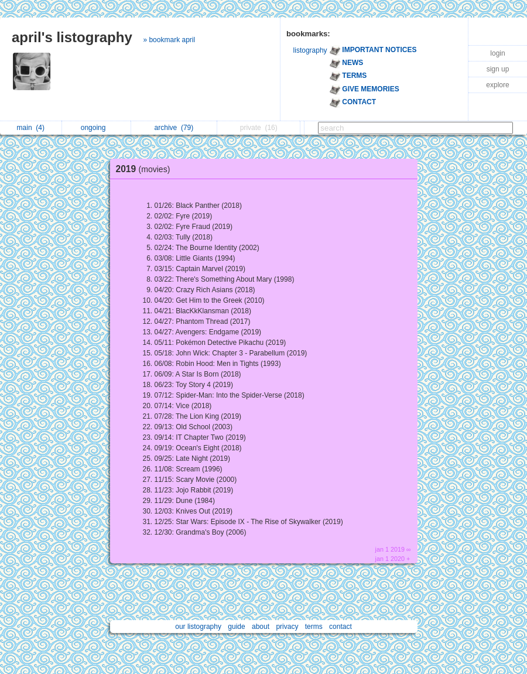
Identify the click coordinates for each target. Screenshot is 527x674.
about (260, 626)
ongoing (96, 128)
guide (236, 626)
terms (314, 626)
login (497, 53)
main (31, 128)
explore (497, 85)
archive (174, 128)
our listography (198, 626)
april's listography (72, 37)
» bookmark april (169, 40)
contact (340, 626)
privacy (287, 626)
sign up (498, 69)
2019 (146, 169)
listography (310, 50)
